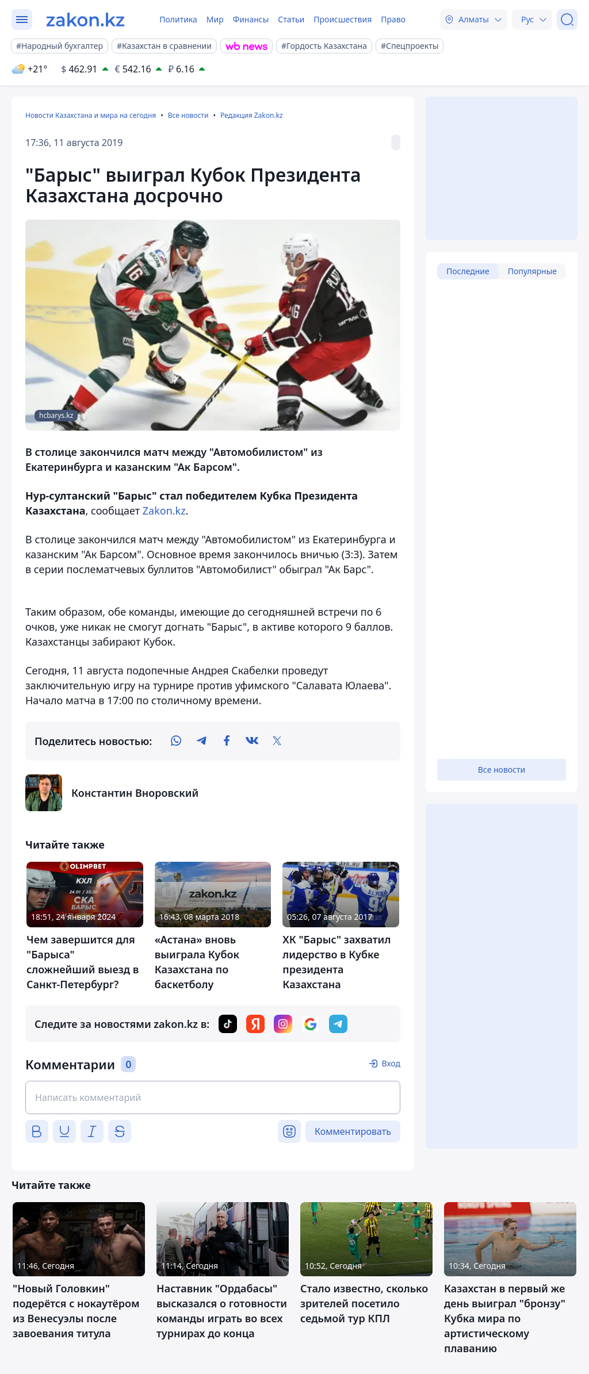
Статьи (291, 19)
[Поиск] (567, 19)
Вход (390, 1063)
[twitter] (277, 741)
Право (393, 19)
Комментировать (353, 1131)
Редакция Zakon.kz (251, 115)
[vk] (252, 741)
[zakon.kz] (85, 19)
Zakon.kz (164, 510)
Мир (215, 19)
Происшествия (342, 19)
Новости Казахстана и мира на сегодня (90, 115)
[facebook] (226, 741)
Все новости (188, 115)
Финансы (251, 19)
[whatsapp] (176, 741)
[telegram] (201, 741)
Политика (178, 19)
